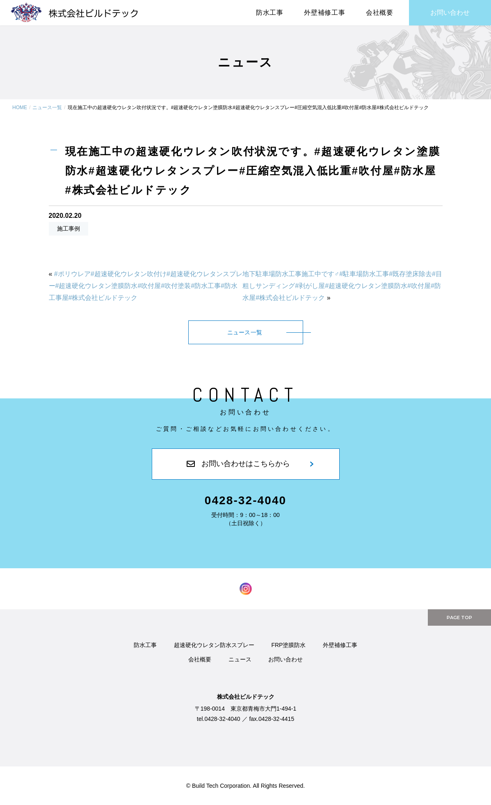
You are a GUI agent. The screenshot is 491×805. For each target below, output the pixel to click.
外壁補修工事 (324, 12)
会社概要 (379, 12)
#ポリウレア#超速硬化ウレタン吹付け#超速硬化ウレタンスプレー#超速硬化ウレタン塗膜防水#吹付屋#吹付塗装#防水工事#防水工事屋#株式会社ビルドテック (145, 285)
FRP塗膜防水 (288, 645)
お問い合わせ (450, 12)
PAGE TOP (459, 617)
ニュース (239, 659)
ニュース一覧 (47, 107)
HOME (19, 107)
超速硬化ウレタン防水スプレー (214, 645)
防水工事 (145, 645)
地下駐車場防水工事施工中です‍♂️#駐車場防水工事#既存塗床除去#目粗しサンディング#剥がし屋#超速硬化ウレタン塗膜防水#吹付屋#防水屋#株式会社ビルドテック (342, 285)
